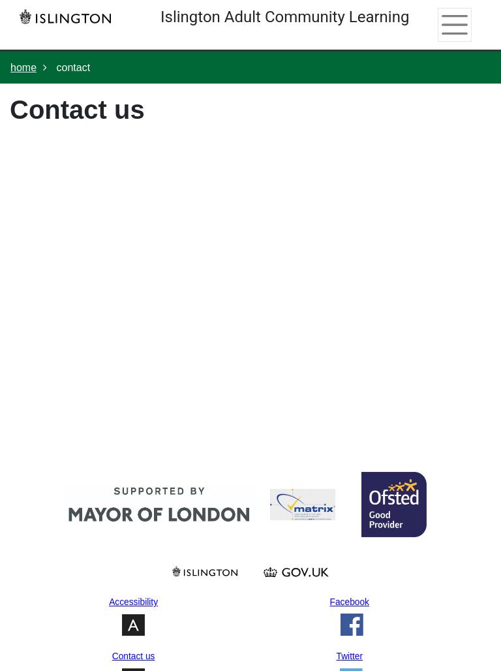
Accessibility (133, 602)
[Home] (68, 16)
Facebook (349, 602)
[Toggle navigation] (450, 24)
